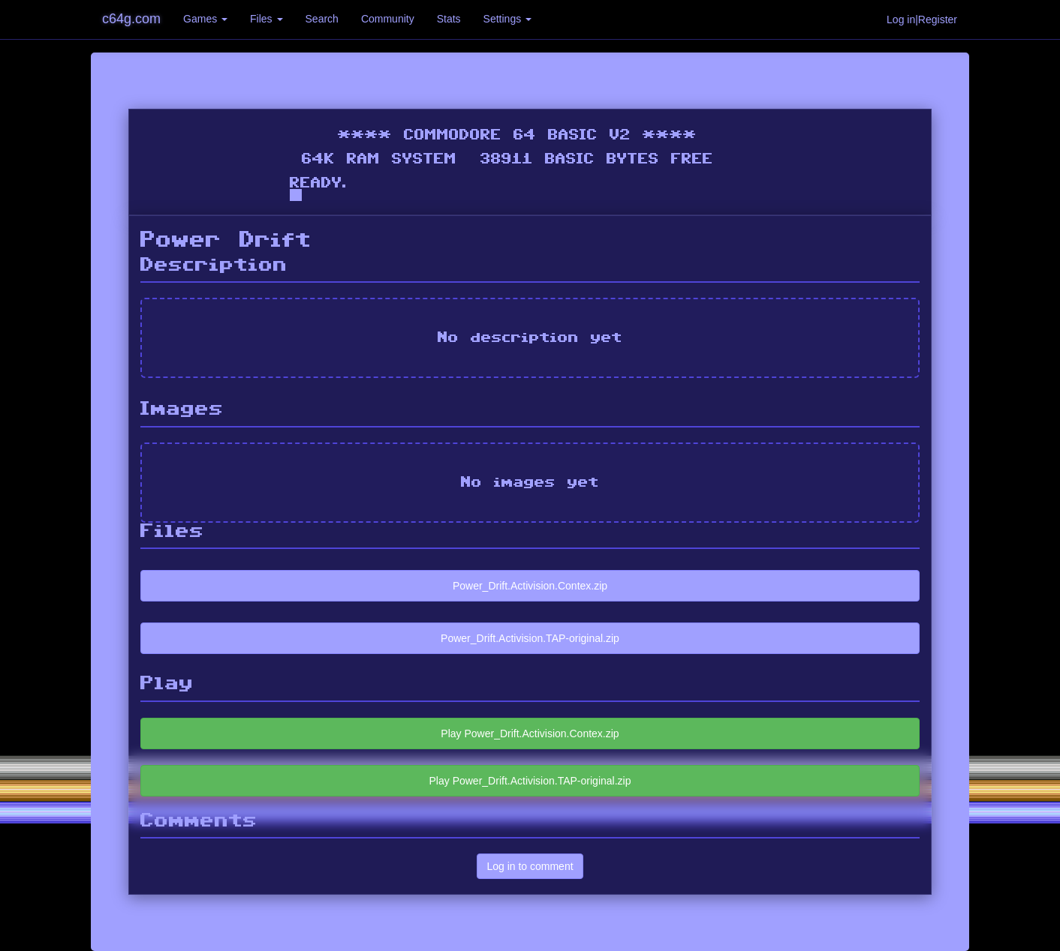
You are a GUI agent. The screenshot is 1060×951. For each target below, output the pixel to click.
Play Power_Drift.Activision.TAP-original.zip (530, 781)
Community (387, 19)
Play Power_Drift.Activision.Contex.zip (530, 734)
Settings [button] (507, 19)
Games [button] (205, 19)
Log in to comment (529, 866)
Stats (449, 19)
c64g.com (131, 18)
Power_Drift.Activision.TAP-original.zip (530, 638)
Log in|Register (922, 20)
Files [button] (266, 19)
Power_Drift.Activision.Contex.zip (530, 586)
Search (322, 19)
